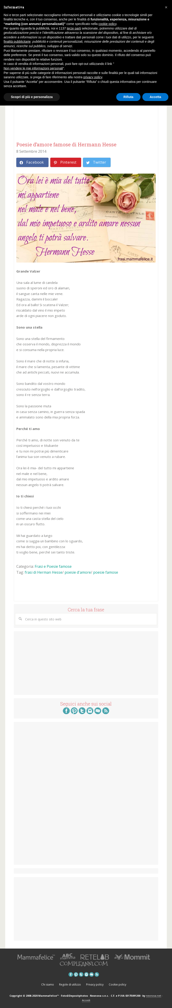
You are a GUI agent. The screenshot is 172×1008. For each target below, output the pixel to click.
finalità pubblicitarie (17, 41)
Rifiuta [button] (128, 97)
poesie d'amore (78, 572)
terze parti (74, 28)
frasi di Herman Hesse (43, 572)
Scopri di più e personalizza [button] (32, 97)
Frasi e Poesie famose (53, 566)
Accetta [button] (155, 97)
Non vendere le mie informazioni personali (33, 68)
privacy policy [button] (92, 77)
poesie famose (105, 572)
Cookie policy (117, 984)
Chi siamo (47, 984)
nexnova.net (153, 995)
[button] (166, 7)
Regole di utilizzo (70, 984)
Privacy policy (95, 984)
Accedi (86, 1000)
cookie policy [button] (107, 24)
